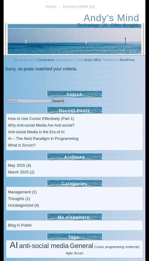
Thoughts (16, 198)
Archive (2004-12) (79, 6)
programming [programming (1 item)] (114, 247)
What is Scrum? (21, 145)
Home (51, 6)
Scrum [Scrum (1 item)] (78, 253)
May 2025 (16, 165)
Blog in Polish (19, 225)
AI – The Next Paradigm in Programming (43, 138)
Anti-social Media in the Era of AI (36, 132)
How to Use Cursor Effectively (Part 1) (41, 118)
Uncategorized (20, 205)
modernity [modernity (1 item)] (132, 247)
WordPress (126, 60)
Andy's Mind (111, 17)
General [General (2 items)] (81, 246)
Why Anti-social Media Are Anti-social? (41, 125)
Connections (45, 60)
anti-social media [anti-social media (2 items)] (44, 246)
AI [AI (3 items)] (14, 245)
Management (19, 192)
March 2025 (18, 172)
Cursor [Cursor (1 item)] (99, 247)
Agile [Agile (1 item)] (69, 253)
